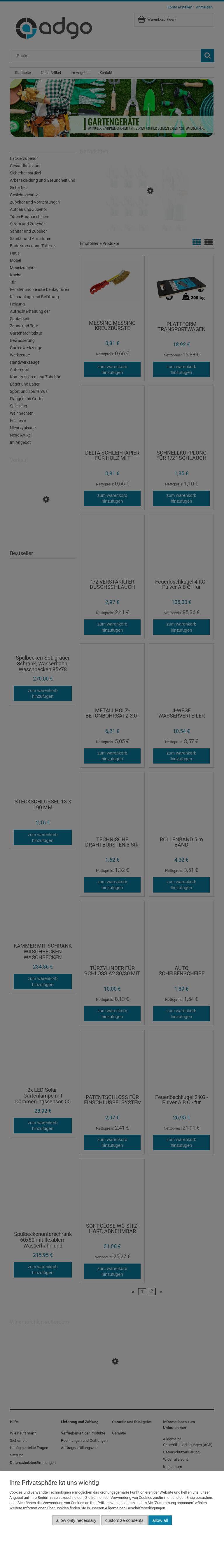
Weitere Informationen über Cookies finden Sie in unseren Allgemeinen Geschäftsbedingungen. (87, 1508)
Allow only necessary (76, 1520)
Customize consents (124, 1520)
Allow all (160, 1520)
